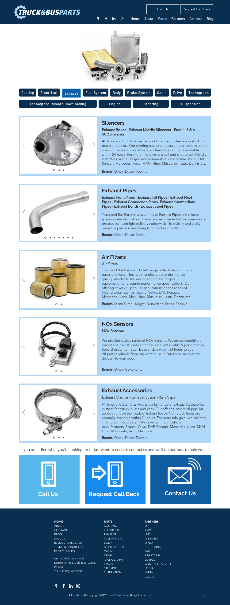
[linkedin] (113, 18)
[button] (196, 9)
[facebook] (106, 18)
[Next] (94, 145)
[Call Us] (162, 9)
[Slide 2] (59, 170)
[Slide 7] (72, 237)
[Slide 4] (59, 237)
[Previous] (23, 145)
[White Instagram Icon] (121, 18)
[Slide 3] (63, 170)
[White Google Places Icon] (98, 18)
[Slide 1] (54, 170)
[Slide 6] (68, 237)
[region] (49, 479)
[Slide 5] (63, 237)
